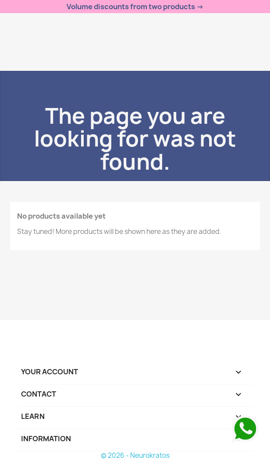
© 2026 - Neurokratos (135, 455)
